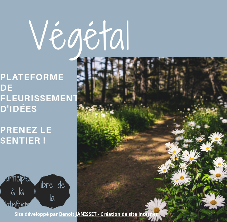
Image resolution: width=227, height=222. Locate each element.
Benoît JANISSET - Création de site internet (108, 214)
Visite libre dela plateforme (52, 191)
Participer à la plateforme (18, 191)
